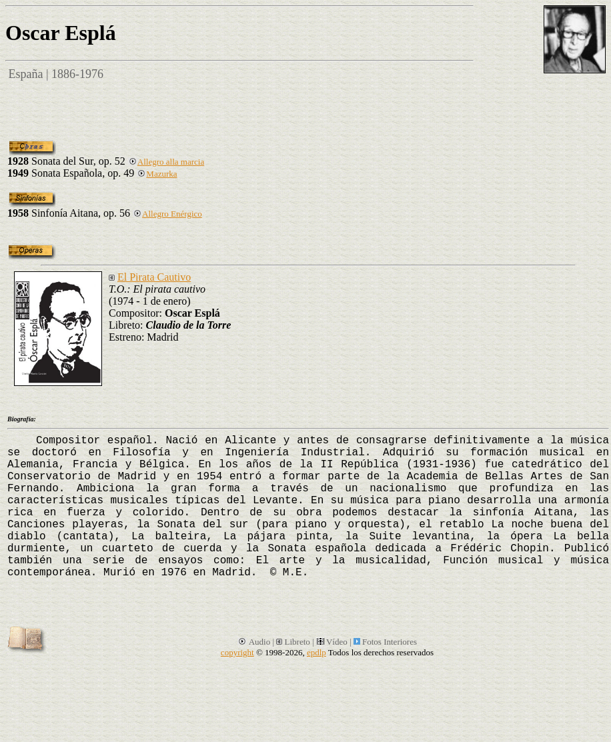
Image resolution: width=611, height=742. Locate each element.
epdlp (316, 652)
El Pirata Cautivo (154, 277)
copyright (237, 652)
